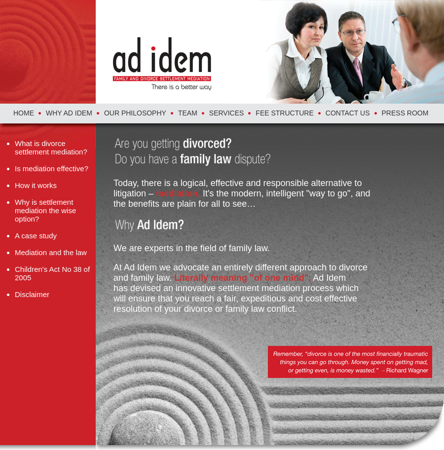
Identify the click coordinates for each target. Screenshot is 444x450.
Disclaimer (32, 294)
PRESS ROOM (405, 113)
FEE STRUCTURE (284, 113)
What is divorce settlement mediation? (51, 147)
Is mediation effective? (51, 168)
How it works (36, 185)
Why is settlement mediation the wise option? (45, 210)
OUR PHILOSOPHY (135, 113)
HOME (23, 113)
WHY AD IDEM (69, 113)
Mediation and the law (51, 252)
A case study (36, 235)
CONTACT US (348, 113)
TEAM (187, 113)
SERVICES (226, 113)
